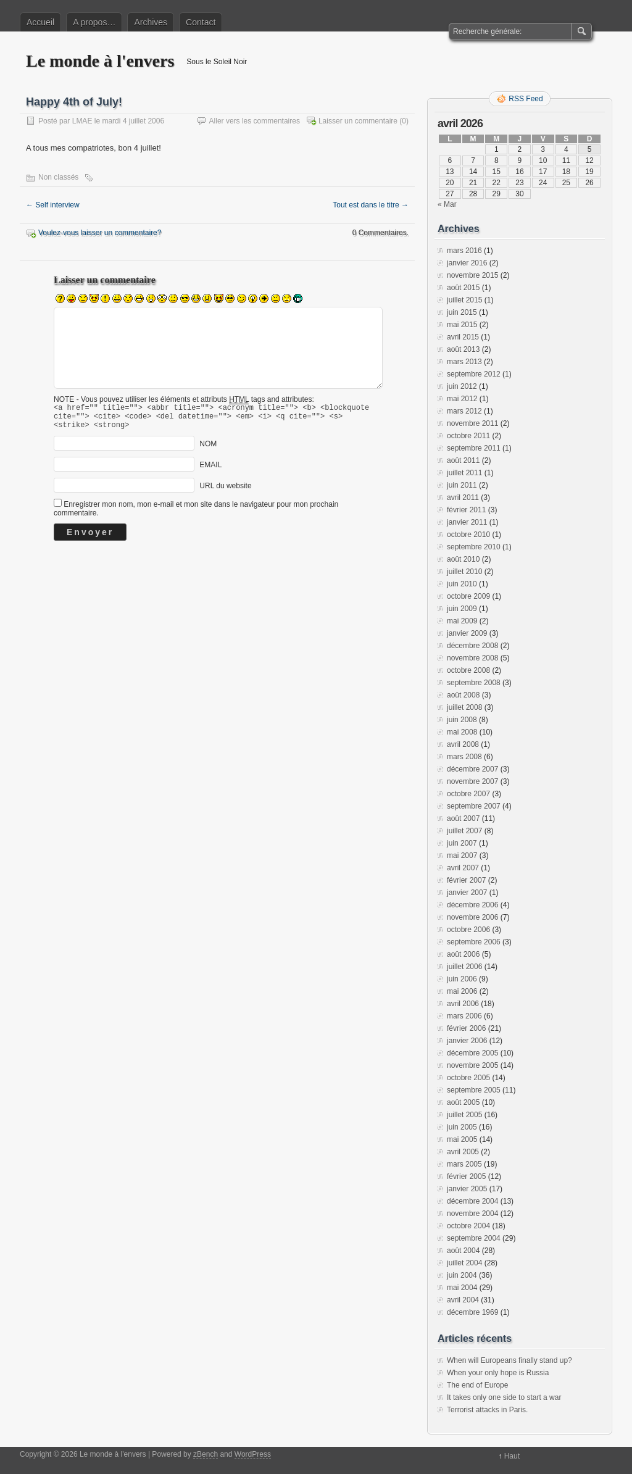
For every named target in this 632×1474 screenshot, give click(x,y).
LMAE (82, 121)
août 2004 (463, 1250)
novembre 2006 (472, 917)
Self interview (53, 205)
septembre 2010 (474, 547)
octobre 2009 (468, 596)
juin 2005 (462, 1127)
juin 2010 (462, 584)
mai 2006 (462, 991)
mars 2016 (464, 250)
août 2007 (463, 818)
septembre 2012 (474, 374)
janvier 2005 (467, 1189)
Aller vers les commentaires (254, 121)
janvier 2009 (467, 633)
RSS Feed (526, 98)
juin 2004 (462, 1275)
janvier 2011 (467, 522)
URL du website (225, 491)
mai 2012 (462, 398)
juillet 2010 (464, 571)
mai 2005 (462, 1139)
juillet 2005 (464, 1114)
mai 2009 (462, 621)
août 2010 (463, 559)
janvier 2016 (467, 263)
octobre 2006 (468, 929)
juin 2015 (462, 312)
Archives (150, 22)
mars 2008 (464, 756)
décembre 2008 (472, 645)
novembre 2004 (472, 1213)
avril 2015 (463, 337)
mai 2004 (462, 1287)
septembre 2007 (474, 806)
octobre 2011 (468, 435)
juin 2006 (462, 979)
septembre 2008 (474, 682)
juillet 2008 (464, 707)
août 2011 (463, 460)
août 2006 (463, 954)
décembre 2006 (472, 905)
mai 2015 (462, 324)
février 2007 (466, 880)
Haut (512, 1456)
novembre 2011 (472, 423)
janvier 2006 (467, 1040)
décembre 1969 (472, 1312)
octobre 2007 (468, 793)
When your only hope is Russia (498, 1372)
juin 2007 (462, 843)
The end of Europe (477, 1385)
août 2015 (463, 287)
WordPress (253, 1454)
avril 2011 (463, 497)
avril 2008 (463, 744)
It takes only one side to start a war (504, 1397)
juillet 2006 (464, 966)
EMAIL (210, 470)
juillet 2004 (464, 1263)
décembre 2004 (472, 1201)
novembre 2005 (472, 1065)
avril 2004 (463, 1300)
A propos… (94, 22)
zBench (205, 1454)
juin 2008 (462, 719)
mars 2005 (464, 1164)
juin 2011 (462, 485)
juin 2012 (462, 386)
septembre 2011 (474, 448)
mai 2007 (462, 855)
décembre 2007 (472, 769)
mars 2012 (464, 411)
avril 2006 (463, 1003)
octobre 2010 (468, 534)
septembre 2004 (474, 1238)
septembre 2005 (474, 1090)
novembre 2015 (472, 275)
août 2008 (463, 695)
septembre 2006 (474, 942)
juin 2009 (462, 608)
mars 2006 (464, 1016)
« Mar (447, 204)
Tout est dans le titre (371, 205)
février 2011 (466, 510)
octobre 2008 (468, 670)
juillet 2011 (464, 472)
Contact (200, 22)
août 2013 (463, 349)
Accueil (40, 22)
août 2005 (463, 1102)
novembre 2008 (472, 658)
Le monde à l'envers (100, 60)
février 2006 (466, 1028)
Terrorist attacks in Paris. (487, 1409)
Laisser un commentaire (357, 121)
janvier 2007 (467, 892)
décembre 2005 (472, 1053)
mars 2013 (464, 361)
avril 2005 (463, 1151)
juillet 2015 (464, 300)
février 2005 (466, 1176)
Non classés (58, 177)
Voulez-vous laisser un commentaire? (99, 232)
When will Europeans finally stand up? (509, 1360)
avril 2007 (463, 868)
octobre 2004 (468, 1226)
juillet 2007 (464, 831)
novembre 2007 (472, 781)
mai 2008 (462, 732)
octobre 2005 (468, 1077)
